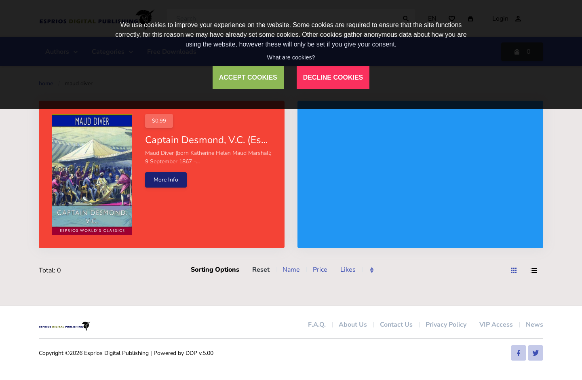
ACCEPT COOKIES (248, 77)
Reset (261, 269)
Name (291, 269)
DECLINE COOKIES (333, 77)
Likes (348, 269)
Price (320, 269)
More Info (166, 180)
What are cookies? (291, 57)
